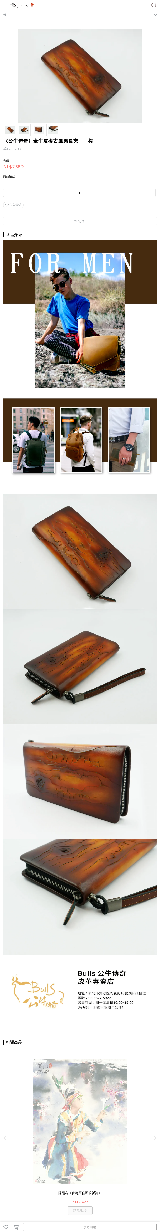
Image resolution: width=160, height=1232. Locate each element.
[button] (154, 1089)
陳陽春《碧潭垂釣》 (129, 1096)
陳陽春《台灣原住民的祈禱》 (31, 1098)
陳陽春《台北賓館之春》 (80, 1096)
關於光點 (9, 1180)
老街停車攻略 (25, 1180)
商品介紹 (80, 221)
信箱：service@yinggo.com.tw (23, 1156)
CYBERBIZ (101, 1216)
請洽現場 (90, 1227)
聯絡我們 (59, 1180)
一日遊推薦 (43, 1180)
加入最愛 (13, 205)
